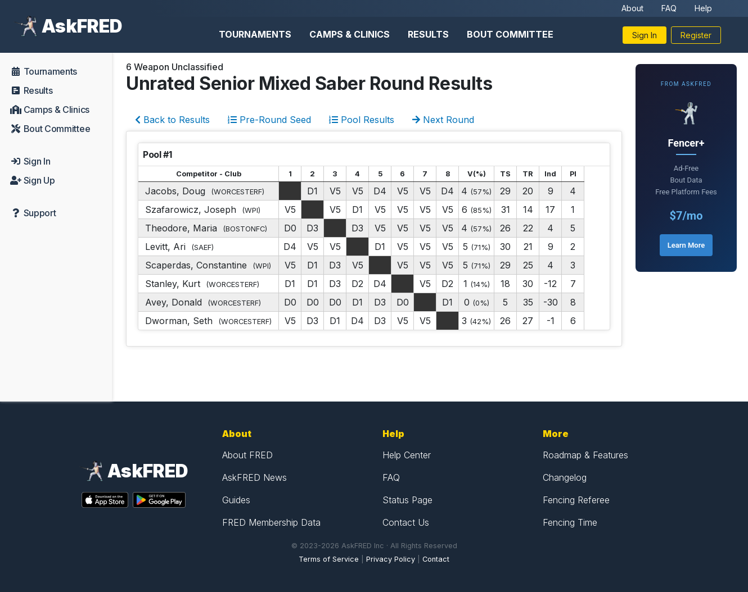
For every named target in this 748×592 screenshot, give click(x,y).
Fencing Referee (576, 500)
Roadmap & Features (585, 455)
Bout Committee (510, 34)
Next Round (443, 119)
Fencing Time (570, 522)
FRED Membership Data (271, 522)
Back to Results (172, 119)
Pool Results (361, 119)
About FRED (247, 455)
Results (428, 34)
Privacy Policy (390, 559)
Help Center (406, 455)
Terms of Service (329, 559)
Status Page (407, 500)
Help (703, 8)
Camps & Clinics (349, 34)
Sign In (644, 35)
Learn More (686, 245)
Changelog (565, 477)
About (632, 8)
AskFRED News (254, 477)
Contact (435, 559)
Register (696, 35)
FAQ (669, 8)
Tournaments (255, 34)
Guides (236, 500)
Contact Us (405, 522)
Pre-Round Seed (269, 119)
